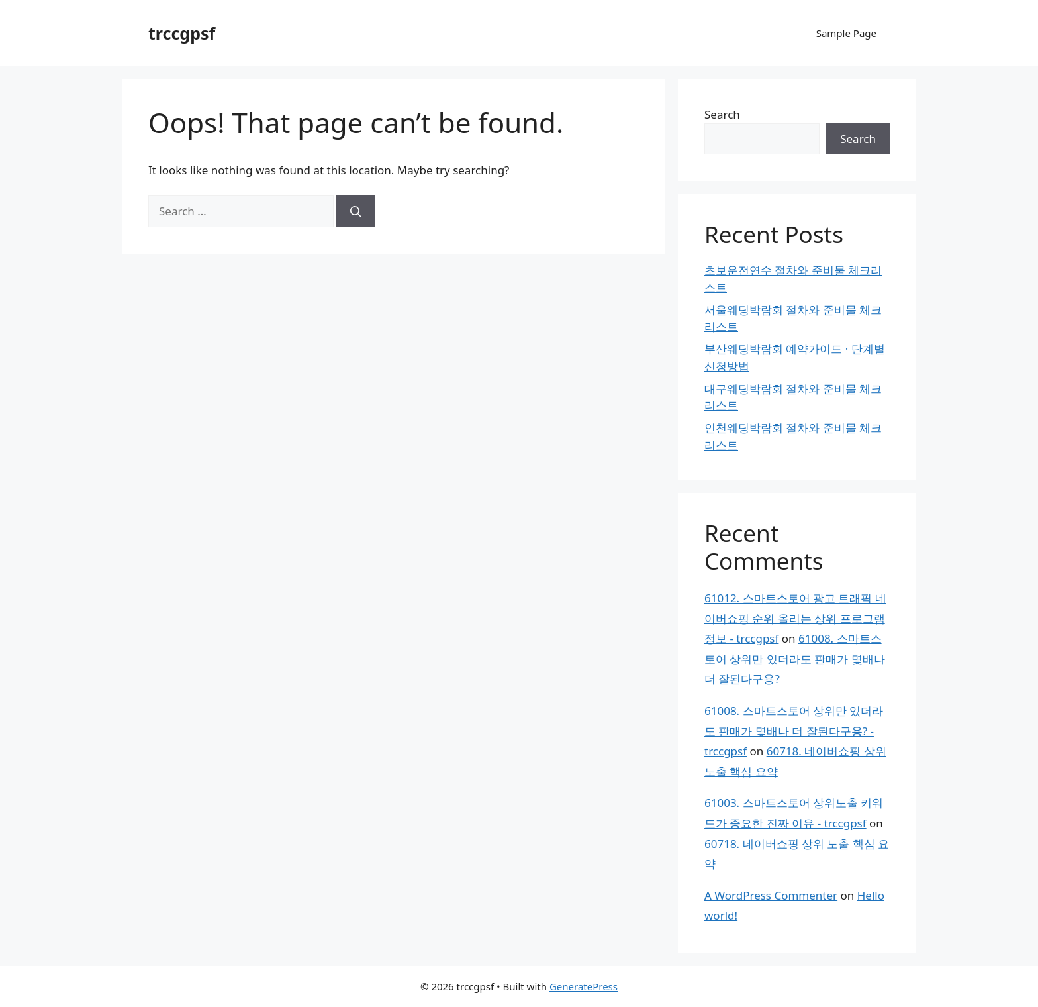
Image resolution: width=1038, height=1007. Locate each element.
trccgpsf (181, 33)
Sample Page (846, 33)
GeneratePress (583, 986)
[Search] (355, 211)
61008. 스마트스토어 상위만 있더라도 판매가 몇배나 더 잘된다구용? (794, 658)
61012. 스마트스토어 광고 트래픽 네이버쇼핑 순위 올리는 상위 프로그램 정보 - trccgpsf (795, 618)
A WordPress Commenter (770, 895)
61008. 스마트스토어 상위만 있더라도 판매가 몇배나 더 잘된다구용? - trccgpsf (793, 731)
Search (722, 114)
